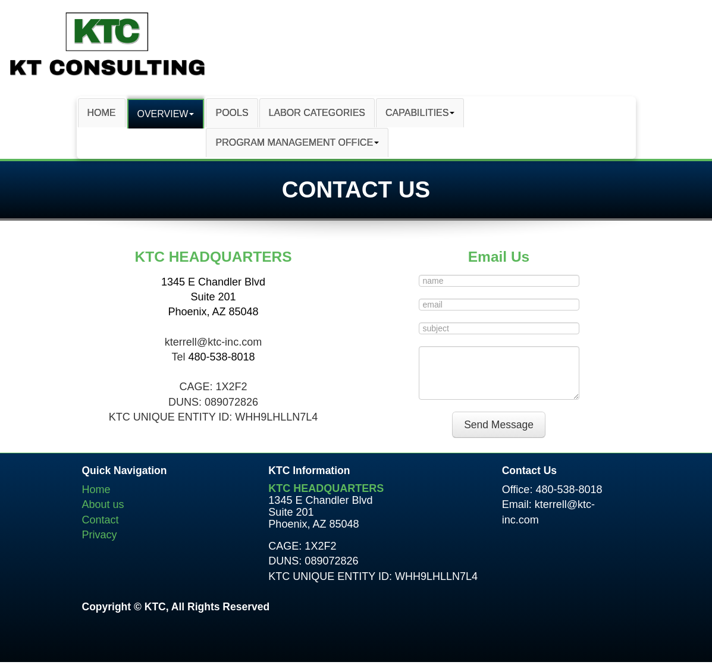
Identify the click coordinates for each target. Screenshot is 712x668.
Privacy (99, 535)
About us (103, 504)
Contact (100, 520)
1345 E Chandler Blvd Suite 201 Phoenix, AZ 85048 (213, 297)
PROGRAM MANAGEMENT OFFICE (297, 142)
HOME (101, 113)
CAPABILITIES (419, 113)
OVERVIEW (166, 114)
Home (96, 489)
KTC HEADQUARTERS (326, 488)
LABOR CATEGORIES (317, 113)
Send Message (499, 425)
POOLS (231, 113)
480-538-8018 (221, 357)
